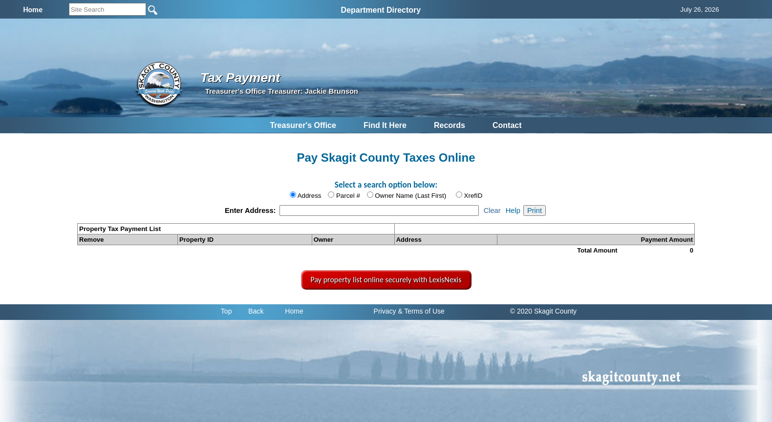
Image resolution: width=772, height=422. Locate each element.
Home (294, 311)
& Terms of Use (421, 311)
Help (513, 210)
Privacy (385, 311)
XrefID (473, 195)
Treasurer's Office (303, 125)
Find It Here (385, 125)
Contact (507, 125)
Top (226, 311)
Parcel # (348, 195)
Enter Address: (251, 210)
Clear (492, 210)
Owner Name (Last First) (410, 195)
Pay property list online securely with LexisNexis (386, 279)
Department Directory (381, 10)
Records (449, 125)
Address (310, 195)
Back (255, 311)
